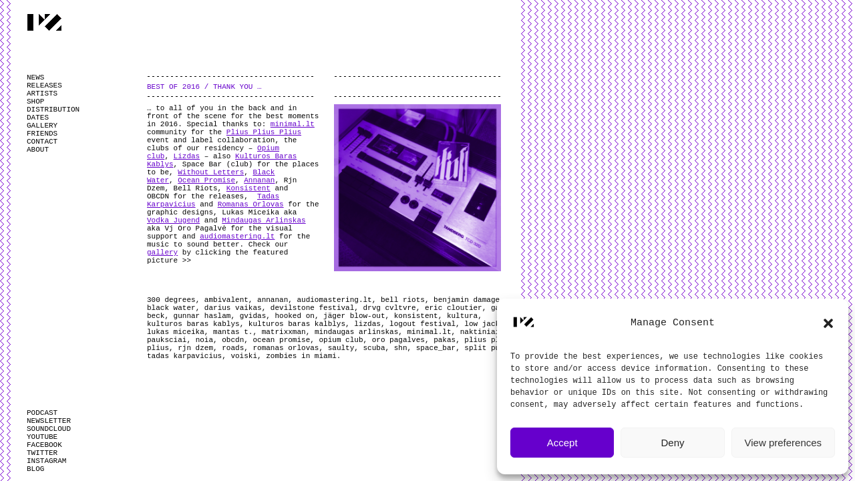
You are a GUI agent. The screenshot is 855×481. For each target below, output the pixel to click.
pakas (445, 340)
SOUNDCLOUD (49, 429)
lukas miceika (175, 332)
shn (400, 348)
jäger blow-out (354, 316)
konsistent (416, 316)
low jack (482, 324)
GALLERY (42, 126)
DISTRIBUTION (53, 110)
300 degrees (171, 300)
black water (171, 308)
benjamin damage (467, 300)
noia (204, 340)
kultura (462, 316)
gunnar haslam (202, 316)
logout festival (422, 324)
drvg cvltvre (389, 308)
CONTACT (42, 142)
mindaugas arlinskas (356, 332)
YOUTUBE (42, 437)
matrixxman (284, 332)
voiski (243, 356)
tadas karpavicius (184, 356)
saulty (341, 348)
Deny (672, 442)
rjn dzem (195, 348)
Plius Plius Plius (263, 132)
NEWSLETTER (49, 421)
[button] (828, 323)
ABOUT (38, 150)
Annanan (259, 180)
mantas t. (232, 332)
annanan (272, 300)
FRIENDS (42, 134)
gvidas (253, 316)
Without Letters (211, 172)
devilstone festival (312, 308)
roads (233, 348)
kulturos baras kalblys (296, 324)
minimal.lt (293, 124)
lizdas (367, 324)
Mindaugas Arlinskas (263, 220)
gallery (162, 253)
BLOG (35, 469)
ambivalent (226, 300)
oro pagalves (398, 340)
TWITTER (42, 453)
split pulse (488, 348)
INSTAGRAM (46, 461)
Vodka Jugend (173, 220)
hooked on (294, 316)
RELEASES (44, 86)
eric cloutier (453, 308)
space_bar (436, 348)
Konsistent (248, 188)
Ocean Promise (206, 180)
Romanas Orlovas (251, 204)
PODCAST (42, 413)
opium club (341, 340)
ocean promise (281, 340)
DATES (38, 118)
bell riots (403, 300)
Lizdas (187, 156)
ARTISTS (42, 94)
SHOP (35, 102)
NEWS (35, 77)
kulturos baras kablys (193, 324)
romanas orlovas (285, 348)
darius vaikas (233, 308)
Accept (562, 442)
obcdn (233, 340)
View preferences (783, 442)
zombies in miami (301, 356)
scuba (374, 348)
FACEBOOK (44, 445)
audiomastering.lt (237, 236)
